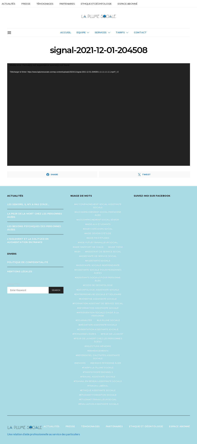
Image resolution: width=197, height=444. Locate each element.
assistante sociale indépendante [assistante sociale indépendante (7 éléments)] (98, 265)
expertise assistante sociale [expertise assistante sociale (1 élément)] (98, 299)
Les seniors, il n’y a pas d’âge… (28, 204)
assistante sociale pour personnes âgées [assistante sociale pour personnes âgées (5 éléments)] (98, 271)
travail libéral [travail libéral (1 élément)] (98, 385)
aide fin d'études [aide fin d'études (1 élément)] (98, 238)
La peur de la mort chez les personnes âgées (34, 215)
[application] (98, 114)
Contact (140, 32)
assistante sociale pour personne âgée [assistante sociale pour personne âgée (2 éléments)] (98, 279)
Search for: (13, 284)
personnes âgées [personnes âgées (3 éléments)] (85, 334)
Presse (25, 3)
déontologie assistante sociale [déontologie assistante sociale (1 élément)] (98, 289)
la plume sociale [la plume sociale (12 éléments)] (109, 320)
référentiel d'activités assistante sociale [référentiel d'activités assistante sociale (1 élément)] (98, 357)
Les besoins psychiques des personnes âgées (34, 228)
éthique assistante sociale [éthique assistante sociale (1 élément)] (98, 390)
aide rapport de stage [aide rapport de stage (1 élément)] (89, 247)
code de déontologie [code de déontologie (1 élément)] (98, 285)
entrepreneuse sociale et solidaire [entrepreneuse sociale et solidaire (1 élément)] (99, 294)
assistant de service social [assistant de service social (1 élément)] (104, 251)
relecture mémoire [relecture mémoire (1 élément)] (98, 346)
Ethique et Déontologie (96, 3)
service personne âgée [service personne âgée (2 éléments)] (106, 363)
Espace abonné (127, 3)
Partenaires (67, 3)
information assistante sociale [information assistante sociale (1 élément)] (98, 308)
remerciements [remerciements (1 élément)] (98, 350)
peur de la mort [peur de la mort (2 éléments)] (112, 334)
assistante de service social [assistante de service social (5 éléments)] (98, 256)
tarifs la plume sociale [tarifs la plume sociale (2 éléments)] (98, 367)
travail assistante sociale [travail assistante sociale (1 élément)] (98, 376)
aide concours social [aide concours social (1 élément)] (98, 228)
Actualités (8, 3)
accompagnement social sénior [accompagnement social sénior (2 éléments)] (98, 219)
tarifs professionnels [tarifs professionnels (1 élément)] (98, 372)
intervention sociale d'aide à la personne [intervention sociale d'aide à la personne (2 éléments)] (98, 314)
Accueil (65, 32)
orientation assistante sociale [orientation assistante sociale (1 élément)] (98, 329)
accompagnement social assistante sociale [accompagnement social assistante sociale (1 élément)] (98, 206)
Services (100, 32)
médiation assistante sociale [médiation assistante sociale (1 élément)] (98, 324)
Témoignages (45, 3)
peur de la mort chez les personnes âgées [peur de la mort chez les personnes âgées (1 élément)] (98, 340)
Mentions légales (19, 271)
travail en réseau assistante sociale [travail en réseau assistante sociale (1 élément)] (98, 381)
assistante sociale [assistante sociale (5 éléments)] (98, 260)
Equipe (81, 32)
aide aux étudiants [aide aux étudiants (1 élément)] (99, 224)
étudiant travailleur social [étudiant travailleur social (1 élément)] (98, 399)
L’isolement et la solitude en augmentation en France (28, 240)
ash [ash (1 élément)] (78, 251)
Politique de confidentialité (27, 262)
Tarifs (120, 32)
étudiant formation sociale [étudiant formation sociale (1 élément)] (98, 395)
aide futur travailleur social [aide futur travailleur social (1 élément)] (98, 242)
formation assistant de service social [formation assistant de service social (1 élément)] (98, 303)
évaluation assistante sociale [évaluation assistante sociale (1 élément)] (99, 404)
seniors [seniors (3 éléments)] (81, 363)
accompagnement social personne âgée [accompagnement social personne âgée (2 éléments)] (98, 213)
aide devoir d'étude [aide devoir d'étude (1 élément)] (98, 233)
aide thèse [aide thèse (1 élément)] (116, 247)
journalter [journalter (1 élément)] (84, 320)
